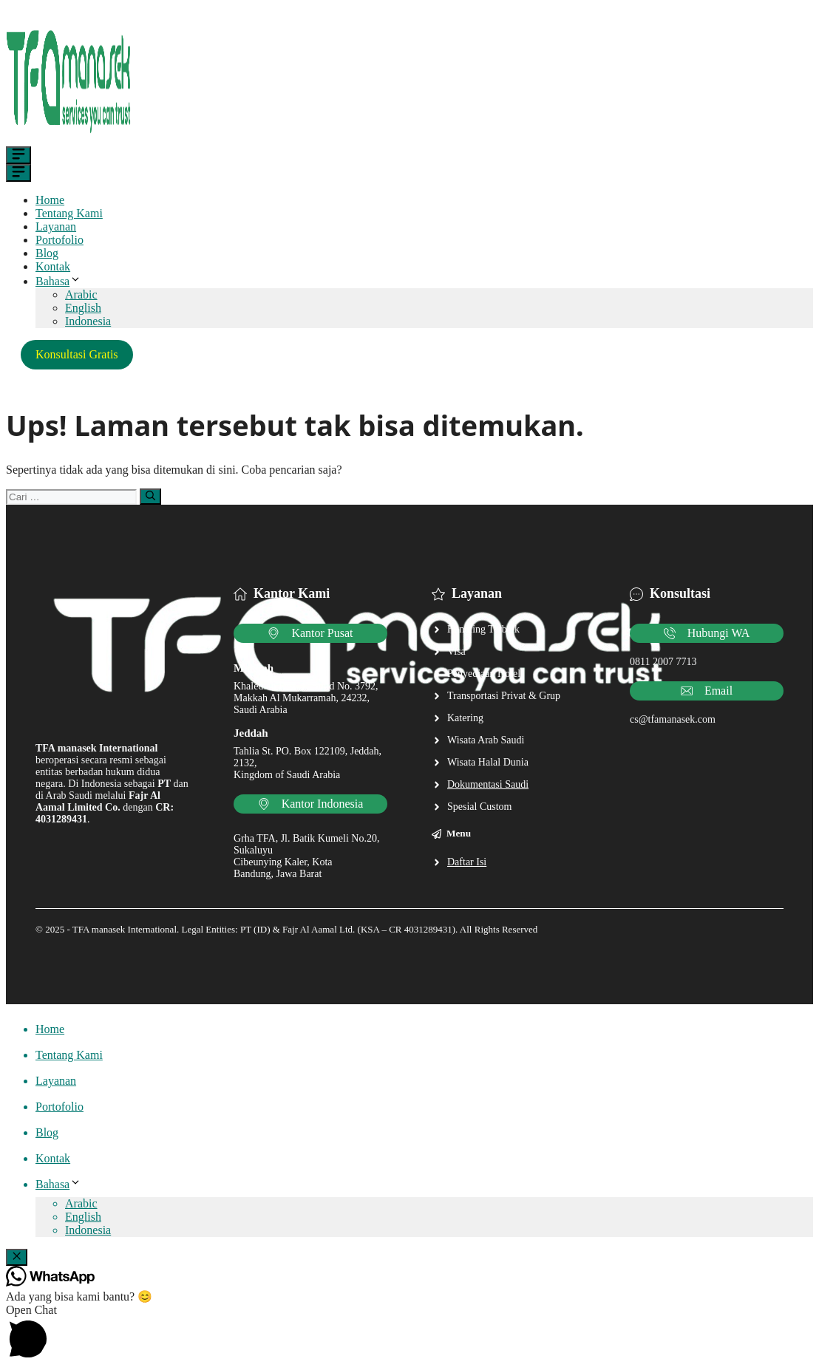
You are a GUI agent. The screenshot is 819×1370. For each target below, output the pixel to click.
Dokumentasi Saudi (488, 784)
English (83, 307)
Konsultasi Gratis (76, 354)
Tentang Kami (69, 213)
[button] (409, 1333)
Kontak (52, 266)
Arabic (81, 294)
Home (49, 200)
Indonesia (88, 321)
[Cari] (150, 496)
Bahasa (58, 281)
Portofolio (59, 240)
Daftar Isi (466, 862)
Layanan (55, 226)
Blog (46, 253)
